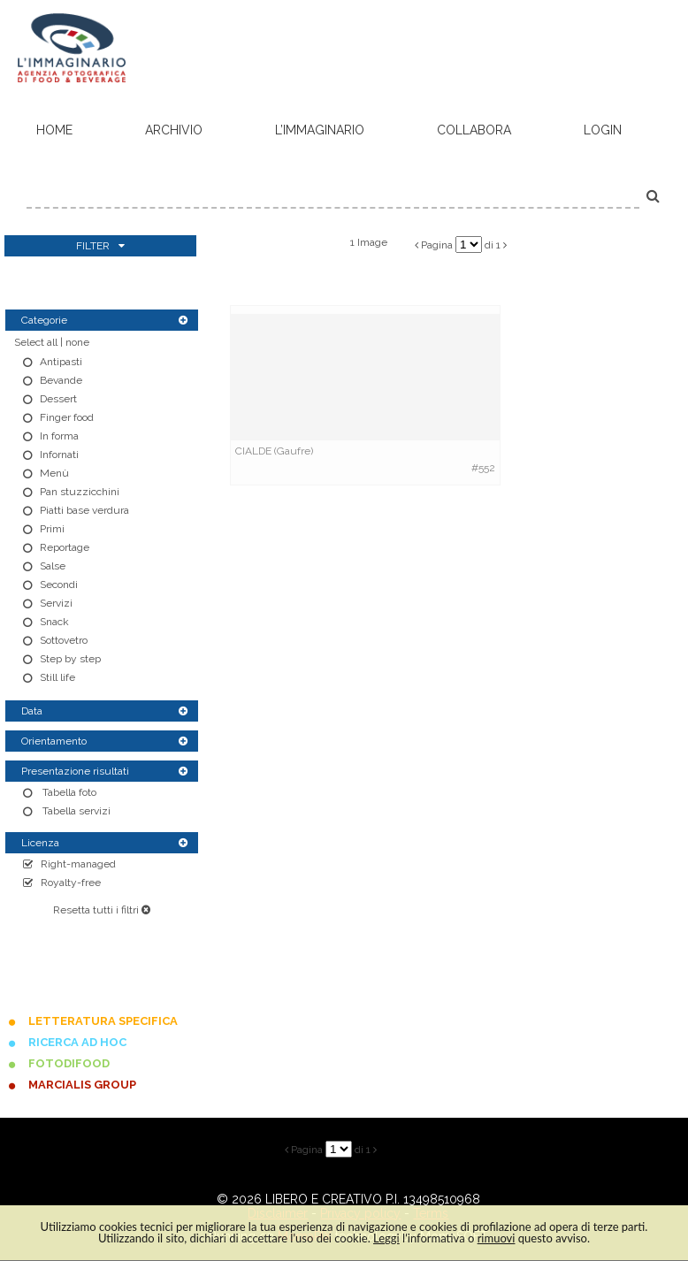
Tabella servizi (75, 811)
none (77, 342)
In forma (59, 436)
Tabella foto (68, 792)
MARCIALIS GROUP (82, 1084)
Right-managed (78, 864)
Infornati (59, 454)
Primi (52, 529)
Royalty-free (71, 882)
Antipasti (61, 361)
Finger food (67, 417)
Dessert (58, 399)
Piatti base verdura (84, 510)
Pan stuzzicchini (79, 491)
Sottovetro (64, 640)
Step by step (70, 659)
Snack (54, 621)
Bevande (61, 380)
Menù (54, 473)
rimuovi (497, 1238)
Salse (52, 566)
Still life (57, 677)
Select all (35, 342)
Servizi (56, 603)
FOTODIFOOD (69, 1063)
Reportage (64, 547)
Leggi (386, 1238)
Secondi (59, 584)
